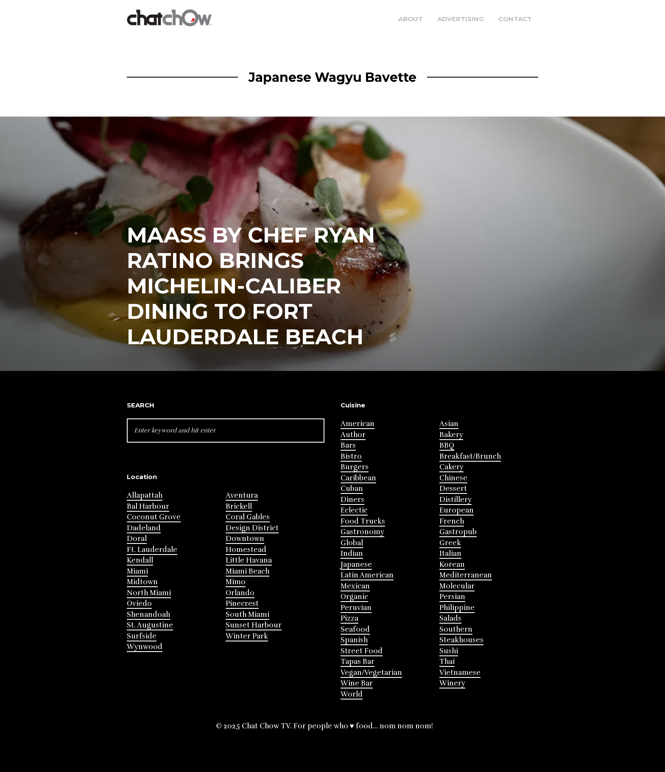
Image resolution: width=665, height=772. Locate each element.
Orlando (240, 592)
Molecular (457, 586)
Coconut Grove (154, 517)
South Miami (247, 614)
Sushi (448, 651)
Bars (348, 445)
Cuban (352, 488)
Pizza (349, 618)
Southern (455, 629)
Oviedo (139, 603)
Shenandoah (148, 614)
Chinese (453, 478)
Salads (450, 618)
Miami (137, 571)
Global (352, 542)
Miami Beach (247, 571)
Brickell (239, 506)
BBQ (446, 445)
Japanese (356, 564)
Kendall (140, 560)
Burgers (355, 467)
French (451, 521)
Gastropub (458, 531)
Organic (354, 596)
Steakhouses (461, 639)
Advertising (460, 19)
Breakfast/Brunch (470, 456)
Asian (448, 423)
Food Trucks (363, 521)
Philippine (457, 607)
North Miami (149, 592)
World (352, 694)
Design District (252, 528)
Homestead (246, 549)
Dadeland (144, 528)
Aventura (242, 495)
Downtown (245, 538)
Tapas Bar (357, 661)
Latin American (367, 575)
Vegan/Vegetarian (371, 672)
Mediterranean (465, 575)
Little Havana (249, 560)
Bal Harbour (148, 506)
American (357, 423)
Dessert (453, 488)
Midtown (142, 581)
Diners (352, 499)
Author (353, 434)
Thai (447, 661)
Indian (352, 553)
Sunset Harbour (254, 625)
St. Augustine (150, 625)
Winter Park (247, 636)
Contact (515, 19)
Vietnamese (460, 672)
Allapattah (144, 495)
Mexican (355, 586)
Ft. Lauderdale (152, 549)
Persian (452, 596)
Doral (137, 538)
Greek (450, 542)
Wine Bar (357, 683)
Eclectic (354, 510)
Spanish (354, 639)
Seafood (355, 629)
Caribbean (358, 478)
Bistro (351, 456)
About (410, 19)
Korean (452, 564)
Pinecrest (242, 603)
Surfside (141, 636)
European (456, 510)
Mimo (236, 581)
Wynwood (144, 646)
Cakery (451, 467)
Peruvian (356, 607)
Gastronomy (362, 531)
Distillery (455, 499)
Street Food (362, 651)
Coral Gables (248, 517)
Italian (450, 553)
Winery (452, 683)
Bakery (451, 434)
